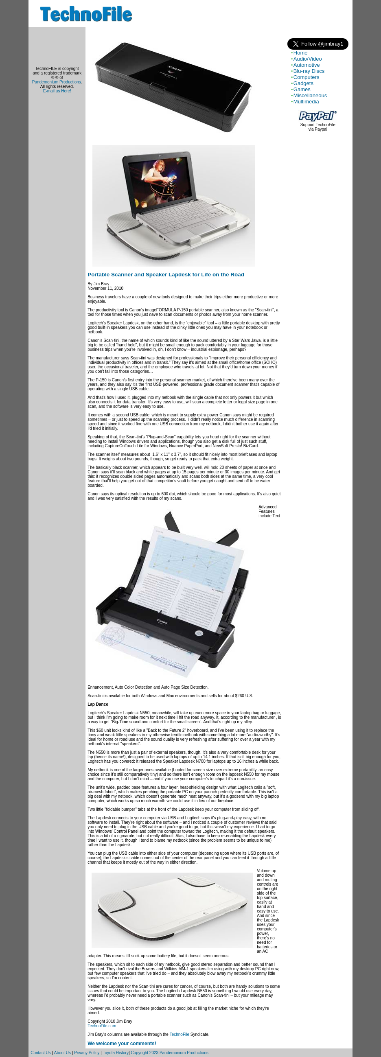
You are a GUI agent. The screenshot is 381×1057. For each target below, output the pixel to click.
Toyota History (116, 1052)
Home (300, 53)
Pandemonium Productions (56, 82)
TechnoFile (179, 1034)
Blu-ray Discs (309, 71)
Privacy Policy (86, 1052)
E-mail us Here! (57, 91)
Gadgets (303, 83)
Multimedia (306, 101)
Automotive (306, 65)
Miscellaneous (310, 95)
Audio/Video (307, 59)
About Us (62, 1052)
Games (302, 89)
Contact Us (40, 1052)
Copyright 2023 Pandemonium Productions (169, 1052)
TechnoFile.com (102, 1026)
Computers (306, 77)
